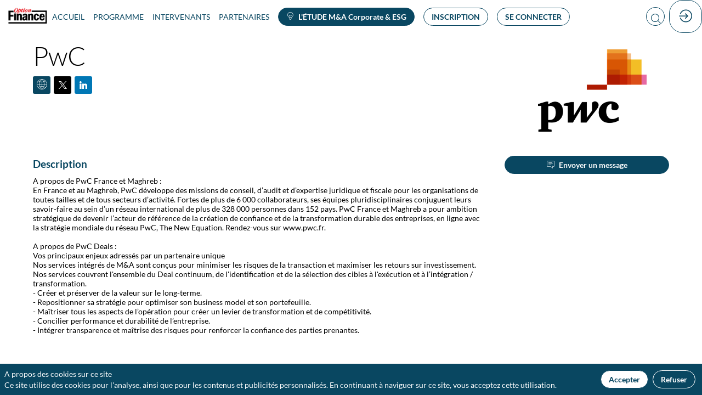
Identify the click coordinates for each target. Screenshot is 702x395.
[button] (346, 17)
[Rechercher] (655, 17)
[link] (68, 16)
